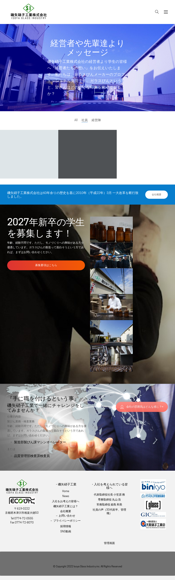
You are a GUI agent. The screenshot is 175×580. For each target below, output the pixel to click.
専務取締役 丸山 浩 (109, 499)
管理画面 (109, 543)
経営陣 (96, 120)
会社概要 (156, 194)
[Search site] (157, 12)
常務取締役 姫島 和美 (109, 504)
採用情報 (65, 526)
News (65, 496)
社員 (85, 120)
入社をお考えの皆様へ (65, 501)
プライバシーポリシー (67, 520)
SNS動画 (65, 531)
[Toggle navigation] (166, 12)
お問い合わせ (67, 515)
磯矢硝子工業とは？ (65, 506)
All (76, 120)
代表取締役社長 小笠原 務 (109, 494)
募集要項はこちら (46, 265)
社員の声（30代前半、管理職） (109, 511)
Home (65, 491)
